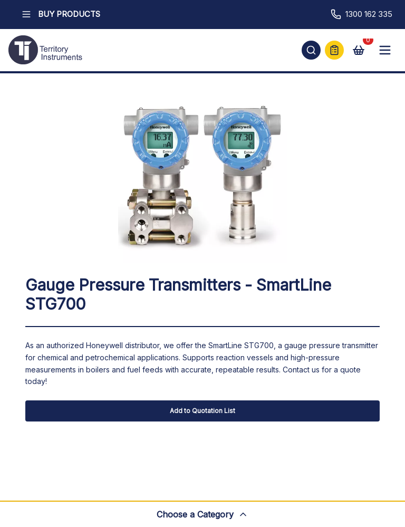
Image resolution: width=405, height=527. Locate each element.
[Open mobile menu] (385, 50)
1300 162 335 (361, 14)
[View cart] (358, 50)
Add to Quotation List (202, 411)
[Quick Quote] (334, 50)
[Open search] (311, 50)
